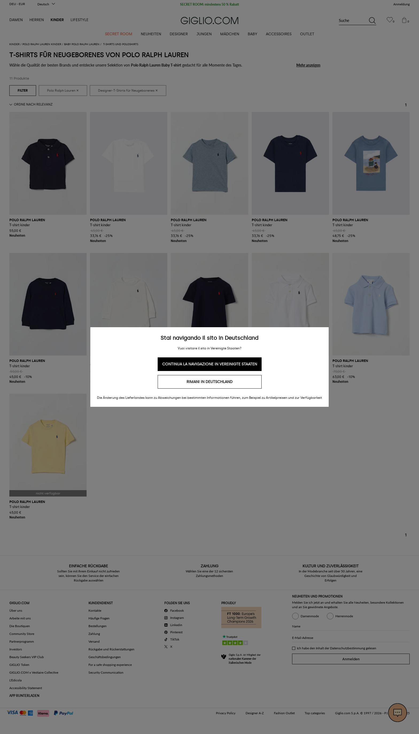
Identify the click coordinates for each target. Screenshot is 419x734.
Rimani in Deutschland (209, 382)
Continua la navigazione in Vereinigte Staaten (209, 364)
